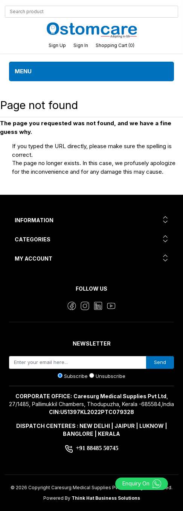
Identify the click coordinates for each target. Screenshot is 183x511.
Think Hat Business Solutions (106, 498)
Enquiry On (142, 483)
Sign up (57, 45)
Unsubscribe (110, 376)
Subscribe (76, 376)
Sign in (80, 45)
